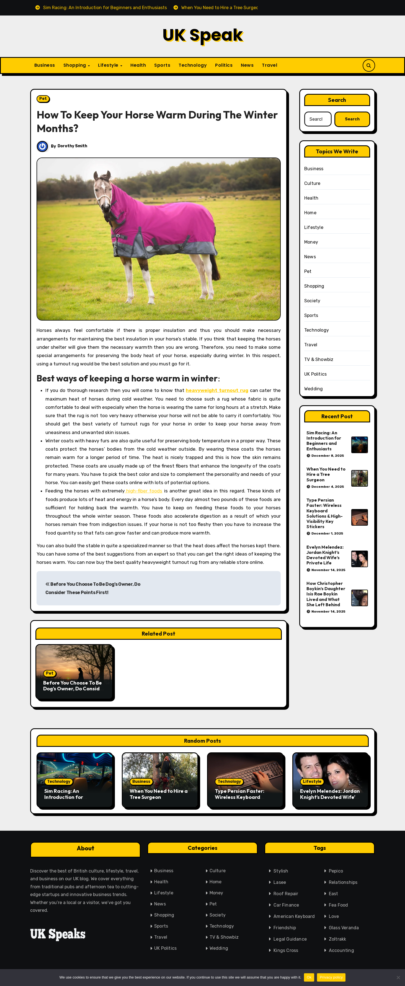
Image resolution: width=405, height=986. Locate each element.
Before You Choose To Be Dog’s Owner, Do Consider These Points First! (74, 689)
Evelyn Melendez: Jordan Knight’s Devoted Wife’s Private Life (325, 555)
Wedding (313, 388)
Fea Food (338, 904)
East (333, 892)
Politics (224, 65)
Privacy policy (331, 977)
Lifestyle (109, 65)
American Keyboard (294, 915)
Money (311, 242)
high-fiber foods (143, 491)
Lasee (280, 881)
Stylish (281, 870)
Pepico (336, 870)
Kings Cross (286, 949)
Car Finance (286, 904)
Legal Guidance (290, 938)
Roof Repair (286, 892)
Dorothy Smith (72, 146)
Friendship (285, 927)
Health (138, 65)
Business (44, 65)
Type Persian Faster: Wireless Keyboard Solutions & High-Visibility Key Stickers (324, 513)
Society (312, 300)
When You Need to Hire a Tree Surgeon (325, 474)
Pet (43, 98)
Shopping (75, 65)
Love (334, 915)
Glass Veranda (344, 927)
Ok (309, 977)
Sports (162, 65)
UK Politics (315, 374)
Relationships (343, 881)
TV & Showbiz (318, 359)
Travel (269, 65)
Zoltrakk (337, 938)
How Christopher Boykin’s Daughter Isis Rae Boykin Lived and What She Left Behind (325, 593)
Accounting (341, 949)
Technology (193, 65)
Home (310, 212)
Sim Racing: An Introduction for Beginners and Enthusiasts (323, 440)
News (247, 65)
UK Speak (202, 35)
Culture (312, 183)
